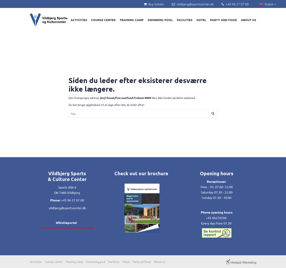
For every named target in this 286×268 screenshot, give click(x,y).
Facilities (184, 20)
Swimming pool (160, 20)
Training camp (132, 20)
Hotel (201, 20)
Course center (103, 20)
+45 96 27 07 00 (237, 4)
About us (248, 20)
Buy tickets (156, 4)
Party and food (223, 20)
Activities (79, 20)
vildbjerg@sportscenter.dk (195, 4)
